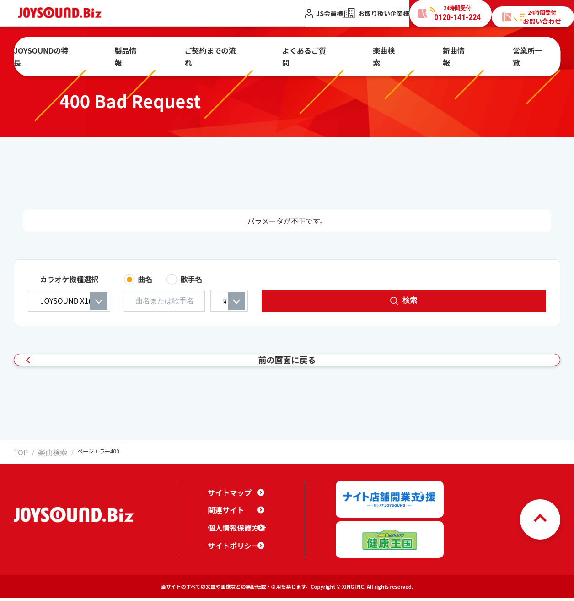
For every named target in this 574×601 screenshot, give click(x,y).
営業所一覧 (488, 51)
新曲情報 (430, 51)
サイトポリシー (230, 554)
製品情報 (166, 51)
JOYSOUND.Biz (64, 13)
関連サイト (224, 519)
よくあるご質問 (311, 51)
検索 (508, 300)
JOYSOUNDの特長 (97, 51)
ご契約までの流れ (233, 51)
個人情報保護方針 (233, 536)
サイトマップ (227, 501)
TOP (19, 468)
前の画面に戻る (282, 368)
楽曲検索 (375, 51)
